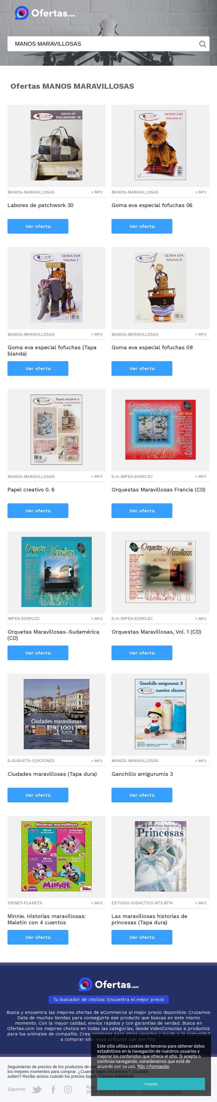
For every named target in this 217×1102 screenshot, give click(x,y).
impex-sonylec (23, 618)
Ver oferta (37, 226)
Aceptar (151, 1084)
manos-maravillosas (31, 192)
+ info (97, 192)
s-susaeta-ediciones (31, 760)
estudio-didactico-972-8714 (142, 903)
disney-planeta (24, 903)
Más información (153, 1066)
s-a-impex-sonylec (132, 476)
